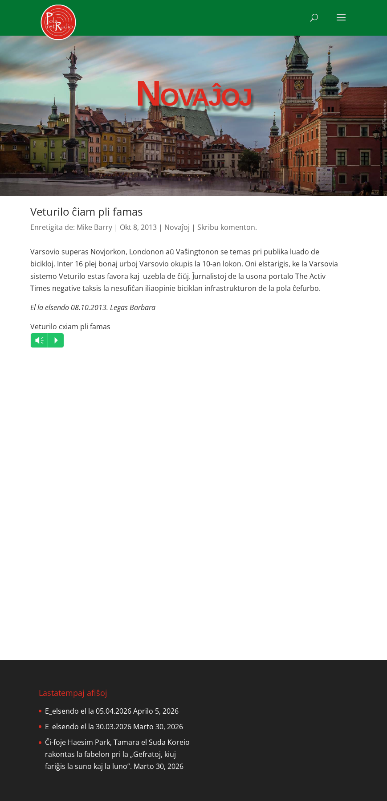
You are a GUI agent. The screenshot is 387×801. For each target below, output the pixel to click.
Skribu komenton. (227, 227)
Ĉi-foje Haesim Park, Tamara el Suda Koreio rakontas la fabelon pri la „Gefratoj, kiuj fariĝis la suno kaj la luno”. (117, 754)
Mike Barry (94, 227)
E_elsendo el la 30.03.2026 (88, 727)
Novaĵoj (177, 227)
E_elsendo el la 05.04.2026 (88, 711)
